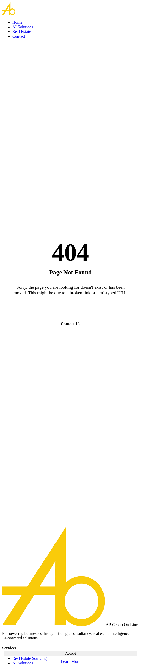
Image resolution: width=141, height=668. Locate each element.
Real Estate (21, 31)
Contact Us (70, 324)
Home (17, 22)
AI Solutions (22, 27)
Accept (70, 653)
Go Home (70, 309)
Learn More (70, 661)
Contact (18, 36)
